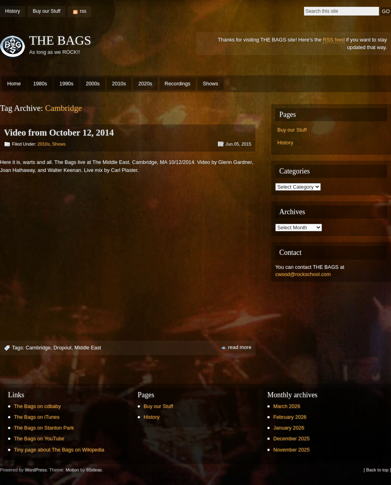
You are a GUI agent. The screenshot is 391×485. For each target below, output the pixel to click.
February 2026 (289, 417)
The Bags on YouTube (39, 439)
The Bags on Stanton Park (44, 428)
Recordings (178, 84)
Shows (210, 84)
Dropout (62, 348)
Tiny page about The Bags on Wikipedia (59, 450)
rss (83, 11)
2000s (93, 84)
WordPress (36, 469)
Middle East (88, 348)
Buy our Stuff (46, 11)
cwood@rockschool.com (303, 274)
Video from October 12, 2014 (59, 133)
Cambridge (38, 348)
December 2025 (291, 439)
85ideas (94, 469)
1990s (66, 84)
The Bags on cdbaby (37, 406)
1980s (40, 84)
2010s (119, 84)
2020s (145, 84)
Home (14, 84)
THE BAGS (60, 40)
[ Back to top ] (377, 469)
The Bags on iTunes (36, 417)
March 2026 (286, 406)
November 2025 (291, 450)
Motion (72, 469)
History (12, 11)
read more (239, 347)
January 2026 (288, 428)
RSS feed (334, 40)
